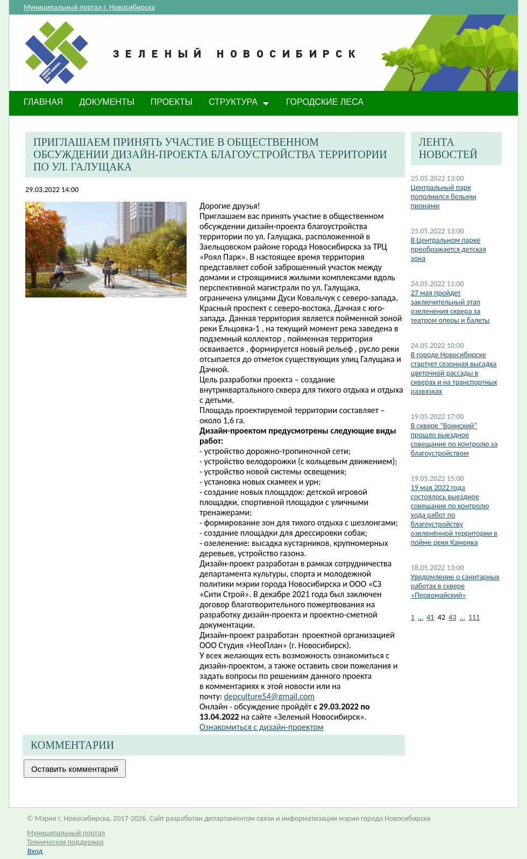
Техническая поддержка (65, 842)
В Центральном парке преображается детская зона (448, 249)
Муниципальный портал (66, 832)
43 (452, 617)
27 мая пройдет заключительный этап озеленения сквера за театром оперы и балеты (450, 306)
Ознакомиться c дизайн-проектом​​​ (262, 727)
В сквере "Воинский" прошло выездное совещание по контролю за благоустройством (454, 439)
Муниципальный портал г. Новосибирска (89, 7)
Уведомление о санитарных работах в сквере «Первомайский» (455, 586)
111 (474, 617)
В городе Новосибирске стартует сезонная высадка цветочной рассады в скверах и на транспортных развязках (454, 373)
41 (430, 617)
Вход (34, 851)
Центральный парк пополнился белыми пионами (443, 196)
